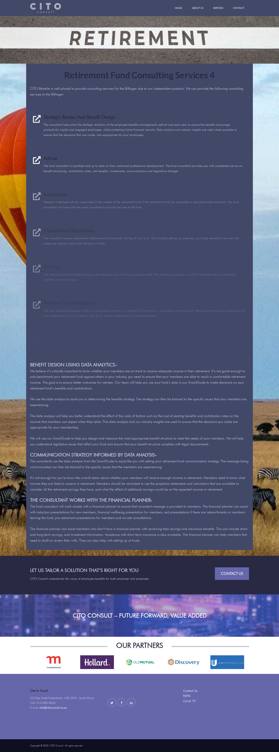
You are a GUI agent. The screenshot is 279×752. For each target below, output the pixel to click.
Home (178, 7)
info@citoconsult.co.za (53, 707)
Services (218, 7)
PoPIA (186, 696)
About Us (197, 7)
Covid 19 (189, 701)
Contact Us (232, 573)
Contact (238, 7)
